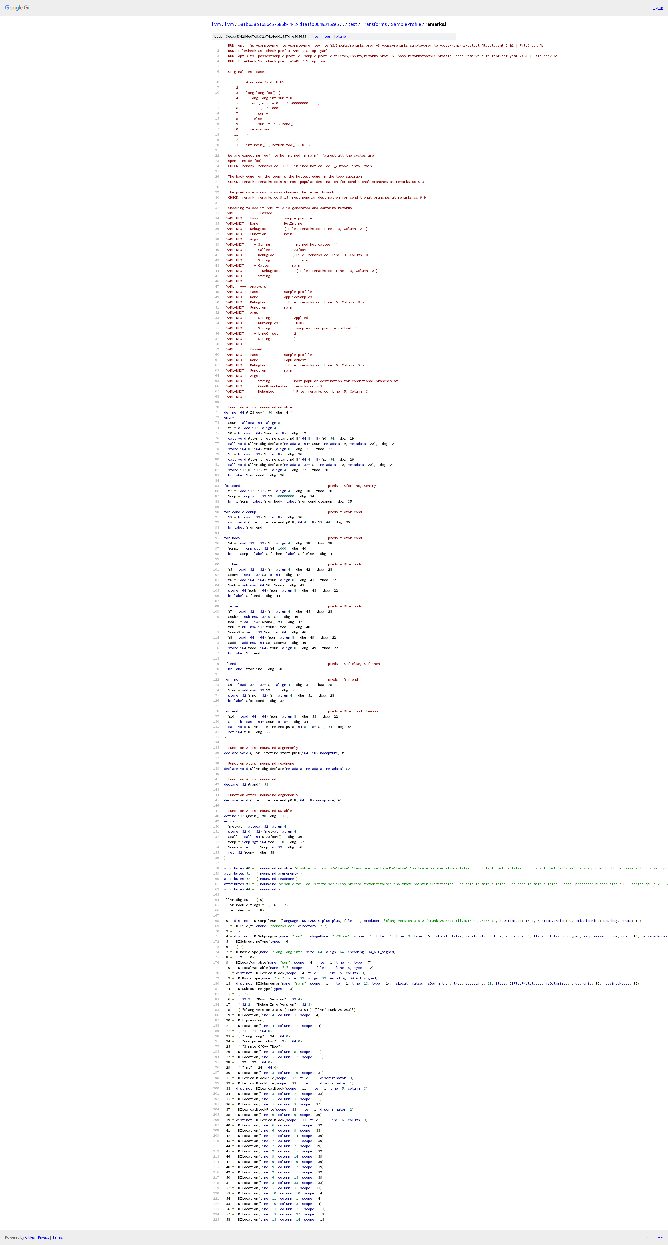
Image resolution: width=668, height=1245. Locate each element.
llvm (216, 24)
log (327, 36)
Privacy (43, 1237)
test (352, 24)
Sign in (658, 7)
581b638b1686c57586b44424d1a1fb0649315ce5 (288, 24)
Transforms (374, 24)
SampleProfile (406, 24)
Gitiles (30, 1237)
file (314, 36)
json (659, 1237)
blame (341, 36)
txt (647, 1237)
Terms (57, 1237)
